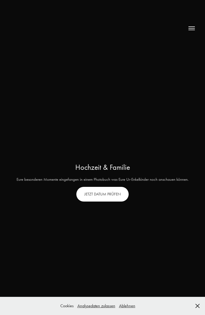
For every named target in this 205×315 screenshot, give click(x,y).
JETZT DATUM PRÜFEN (102, 194)
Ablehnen (127, 305)
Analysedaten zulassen (96, 305)
